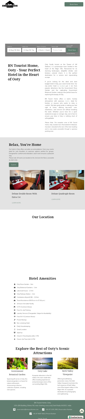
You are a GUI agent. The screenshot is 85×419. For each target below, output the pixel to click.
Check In (9, 46)
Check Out (25, 46)
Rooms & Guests (41, 46)
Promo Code (55, 46)
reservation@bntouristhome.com (27, 409)
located (62, 86)
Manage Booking (70, 53)
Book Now (73, 4)
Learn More (16, 203)
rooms (67, 101)
